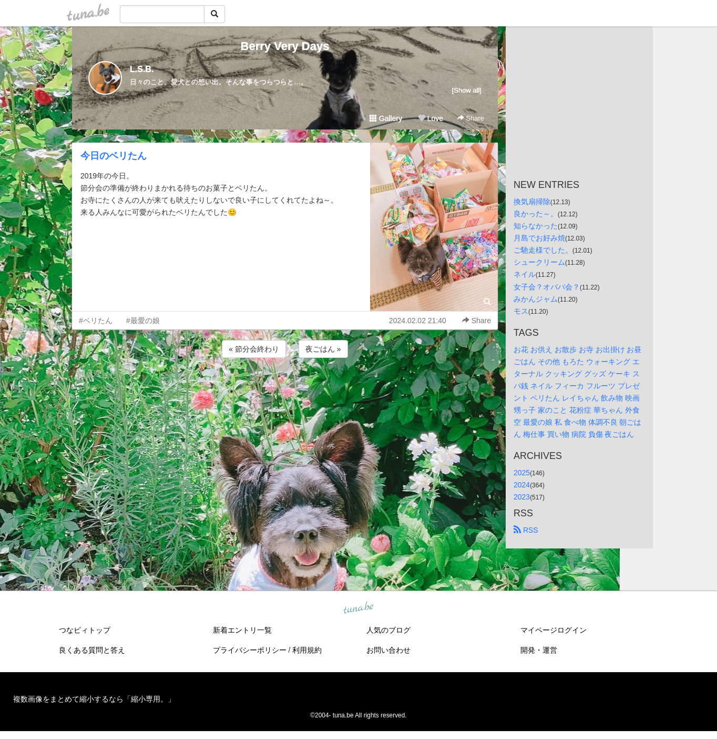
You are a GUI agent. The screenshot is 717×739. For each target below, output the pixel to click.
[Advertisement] (285, 388)
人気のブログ (388, 630)
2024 (522, 485)
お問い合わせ (388, 650)
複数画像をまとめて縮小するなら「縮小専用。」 (94, 699)
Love (430, 118)
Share (470, 118)
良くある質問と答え (92, 650)
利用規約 (307, 650)
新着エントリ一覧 (242, 630)
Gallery (386, 118)
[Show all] (467, 90)
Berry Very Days (285, 46)
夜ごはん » (323, 349)
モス (521, 311)
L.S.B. (141, 69)
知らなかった (536, 226)
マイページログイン (553, 630)
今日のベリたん (113, 156)
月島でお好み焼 (539, 238)
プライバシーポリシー (249, 650)
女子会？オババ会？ (547, 287)
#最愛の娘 (143, 320)
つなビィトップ (84, 630)
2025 (522, 472)
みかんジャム (536, 299)
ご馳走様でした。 (543, 250)
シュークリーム (539, 262)
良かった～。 (536, 213)
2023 (522, 497)
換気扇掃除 (532, 201)
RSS (526, 530)
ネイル (525, 274)
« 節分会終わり (254, 349)
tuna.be (358, 608)
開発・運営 (538, 650)
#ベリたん (95, 320)
